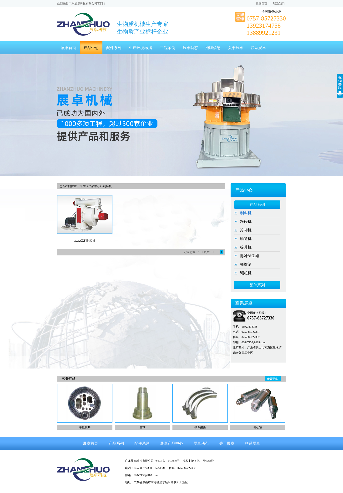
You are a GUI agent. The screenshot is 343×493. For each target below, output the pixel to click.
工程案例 (167, 48)
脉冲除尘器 (249, 256)
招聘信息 (213, 48)
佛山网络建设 (205, 461)
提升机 (246, 247)
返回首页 (261, 3)
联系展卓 (258, 48)
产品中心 (91, 48)
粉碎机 (246, 221)
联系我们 (279, 3)
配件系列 (113, 48)
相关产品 (68, 378)
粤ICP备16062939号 (167, 461)
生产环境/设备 (141, 48)
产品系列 (257, 205)
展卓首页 (68, 48)
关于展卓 (235, 48)
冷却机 (246, 230)
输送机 (246, 239)
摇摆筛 (246, 264)
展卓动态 (190, 48)
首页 (82, 186)
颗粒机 (246, 273)
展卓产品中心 (171, 443)
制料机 (246, 213)
